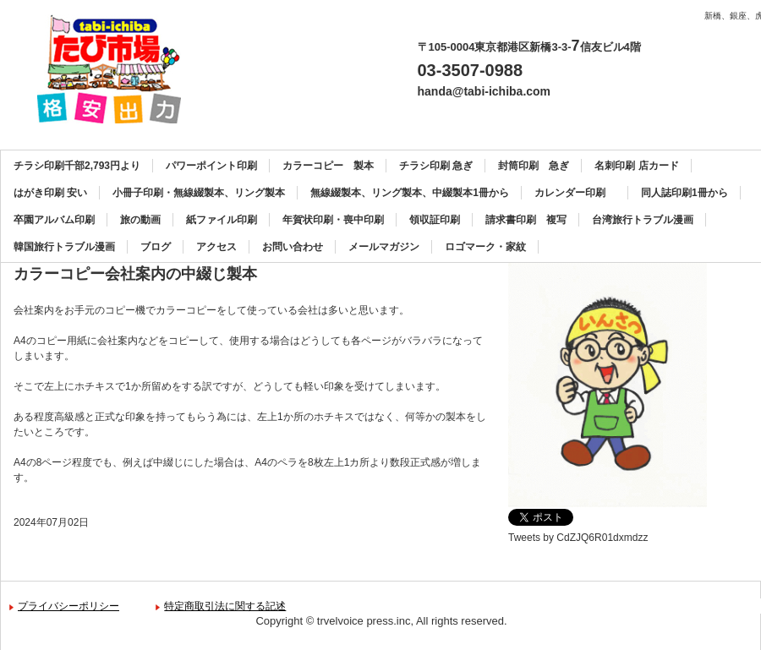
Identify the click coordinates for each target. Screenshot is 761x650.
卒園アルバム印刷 (54, 220)
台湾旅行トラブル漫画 (642, 220)
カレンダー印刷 (575, 193)
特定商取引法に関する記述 (225, 606)
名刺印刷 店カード (636, 166)
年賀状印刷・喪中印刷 (333, 220)
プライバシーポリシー (68, 606)
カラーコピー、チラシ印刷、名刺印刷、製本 (115, 68)
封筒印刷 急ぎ (533, 166)
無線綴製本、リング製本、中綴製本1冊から (409, 193)
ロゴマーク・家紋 (485, 247)
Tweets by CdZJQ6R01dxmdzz (578, 537)
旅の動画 (140, 220)
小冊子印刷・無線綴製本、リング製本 (198, 193)
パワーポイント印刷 (211, 166)
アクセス (216, 247)
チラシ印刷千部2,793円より (77, 166)
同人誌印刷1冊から (684, 193)
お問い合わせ (292, 247)
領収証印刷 (434, 220)
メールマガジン (383, 247)
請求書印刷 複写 (526, 220)
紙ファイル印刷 (221, 220)
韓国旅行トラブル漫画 (64, 247)
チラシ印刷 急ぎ (436, 166)
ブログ (155, 247)
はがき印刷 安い (50, 193)
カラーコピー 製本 (328, 166)
